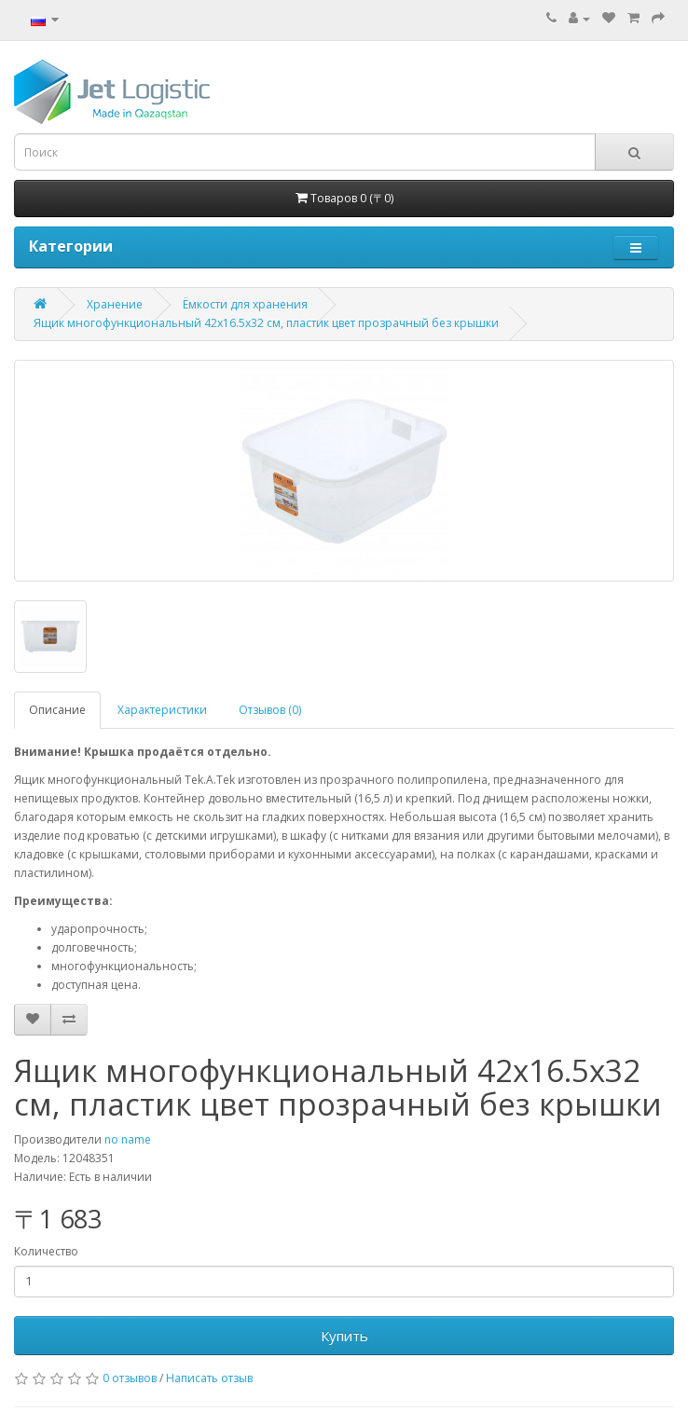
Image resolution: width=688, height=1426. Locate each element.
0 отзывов (130, 1378)
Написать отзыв (209, 1378)
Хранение (115, 304)
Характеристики (162, 710)
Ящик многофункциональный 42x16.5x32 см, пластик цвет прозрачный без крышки (266, 323)
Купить (344, 1335)
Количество (46, 1251)
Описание (57, 710)
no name (127, 1139)
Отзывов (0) (270, 710)
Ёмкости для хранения (245, 304)
